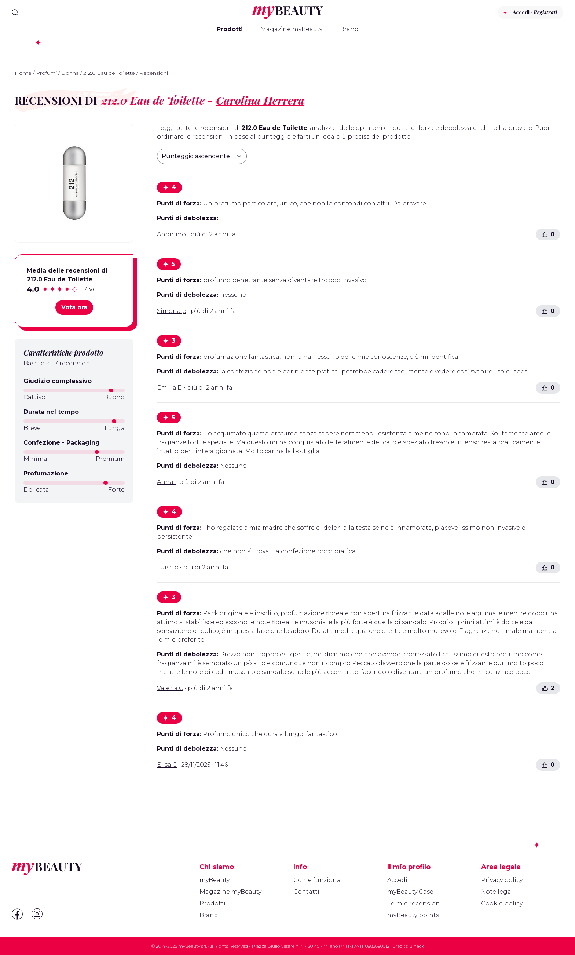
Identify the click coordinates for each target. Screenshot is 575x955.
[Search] (15, 12)
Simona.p (171, 310)
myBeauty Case (410, 891)
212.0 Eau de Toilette (109, 73)
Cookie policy (502, 903)
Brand (349, 29)
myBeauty (214, 879)
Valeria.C (170, 688)
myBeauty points (413, 915)
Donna (70, 73)
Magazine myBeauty (291, 29)
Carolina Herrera (260, 100)
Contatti (306, 891)
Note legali (498, 891)
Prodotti (230, 29)
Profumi (46, 73)
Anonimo (171, 234)
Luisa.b (168, 567)
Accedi (397, 879)
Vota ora (74, 307)
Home (23, 73)
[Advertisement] (74, 560)
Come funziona (317, 879)
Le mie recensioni (414, 903)
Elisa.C (167, 764)
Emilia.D (170, 387)
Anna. (166, 481)
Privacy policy (502, 879)
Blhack (416, 946)
